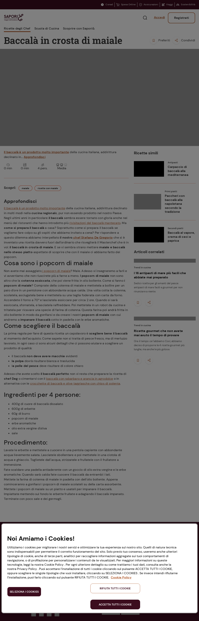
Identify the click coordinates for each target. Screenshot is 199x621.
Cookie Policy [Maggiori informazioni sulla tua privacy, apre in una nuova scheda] (121, 577)
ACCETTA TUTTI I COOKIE (115, 604)
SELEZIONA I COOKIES (24, 591)
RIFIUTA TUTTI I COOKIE (115, 588)
